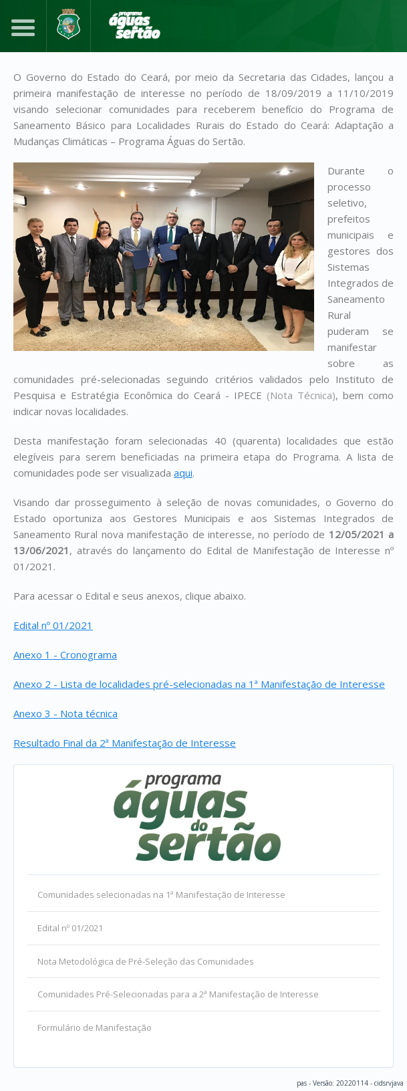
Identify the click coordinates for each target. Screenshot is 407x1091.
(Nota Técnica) (301, 395)
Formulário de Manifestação (94, 1027)
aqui (183, 472)
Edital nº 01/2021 (53, 625)
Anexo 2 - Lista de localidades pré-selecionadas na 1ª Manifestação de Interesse (199, 684)
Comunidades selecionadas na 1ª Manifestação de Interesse (161, 894)
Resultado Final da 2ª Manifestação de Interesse (124, 742)
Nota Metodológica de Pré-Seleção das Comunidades (145, 961)
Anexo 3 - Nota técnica (65, 713)
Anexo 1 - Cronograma (65, 654)
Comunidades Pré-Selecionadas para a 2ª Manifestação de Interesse (178, 994)
